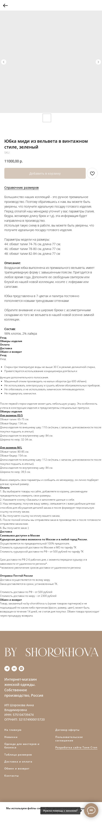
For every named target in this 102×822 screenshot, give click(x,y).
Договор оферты (67, 730)
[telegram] (7, 668)
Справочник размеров (21, 187)
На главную (12, 730)
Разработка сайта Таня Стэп (76, 747)
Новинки (11, 737)
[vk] (14, 668)
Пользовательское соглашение (69, 738)
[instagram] (21, 668)
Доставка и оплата (18, 761)
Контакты (11, 775)
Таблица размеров (18, 754)
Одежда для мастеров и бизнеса (21, 745)
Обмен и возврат (17, 768)
